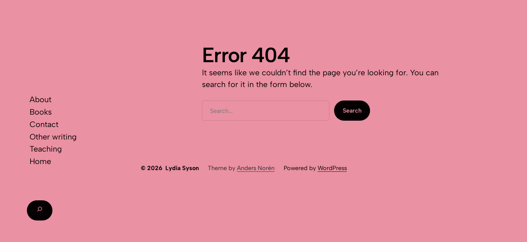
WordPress (332, 167)
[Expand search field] (39, 210)
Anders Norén (256, 167)
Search (352, 110)
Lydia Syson (182, 167)
